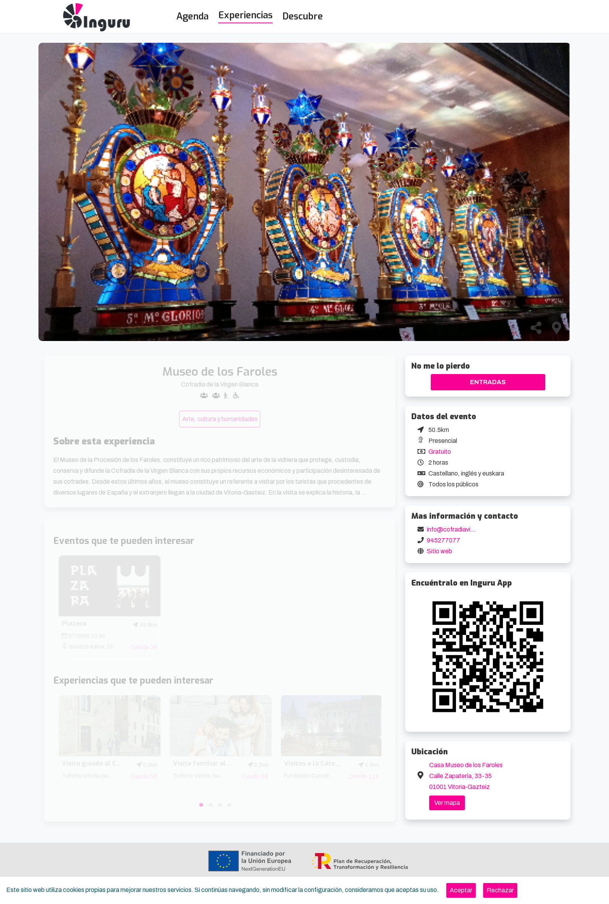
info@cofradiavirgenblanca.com (471, 529)
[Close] (461, 890)
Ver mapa (447, 802)
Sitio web (439, 551)
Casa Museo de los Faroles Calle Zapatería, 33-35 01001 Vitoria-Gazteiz (466, 776)
